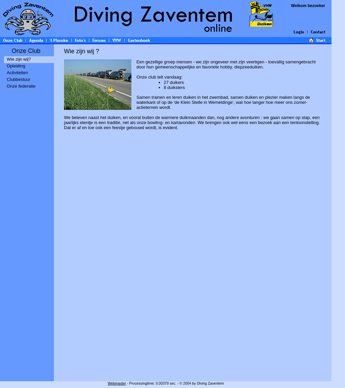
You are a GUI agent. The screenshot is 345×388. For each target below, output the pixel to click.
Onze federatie (21, 86)
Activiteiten (17, 72)
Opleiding (16, 65)
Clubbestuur (18, 79)
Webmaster (117, 383)
